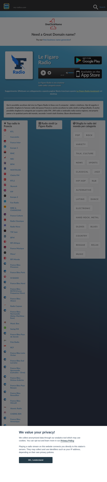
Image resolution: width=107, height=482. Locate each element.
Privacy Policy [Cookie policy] (67, 441)
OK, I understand (35, 460)
